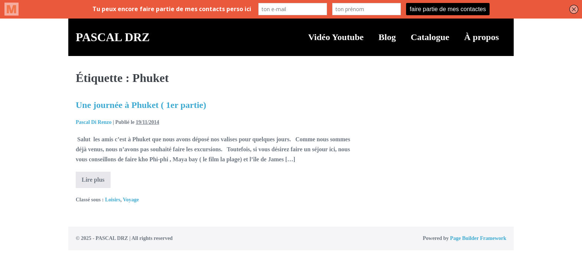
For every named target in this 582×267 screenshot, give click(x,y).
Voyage (131, 199)
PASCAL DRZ (113, 37)
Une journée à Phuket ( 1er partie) (141, 105)
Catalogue (430, 37)
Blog (387, 37)
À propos (481, 37)
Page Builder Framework (478, 238)
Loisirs (112, 199)
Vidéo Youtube (336, 37)
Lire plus (96, 182)
